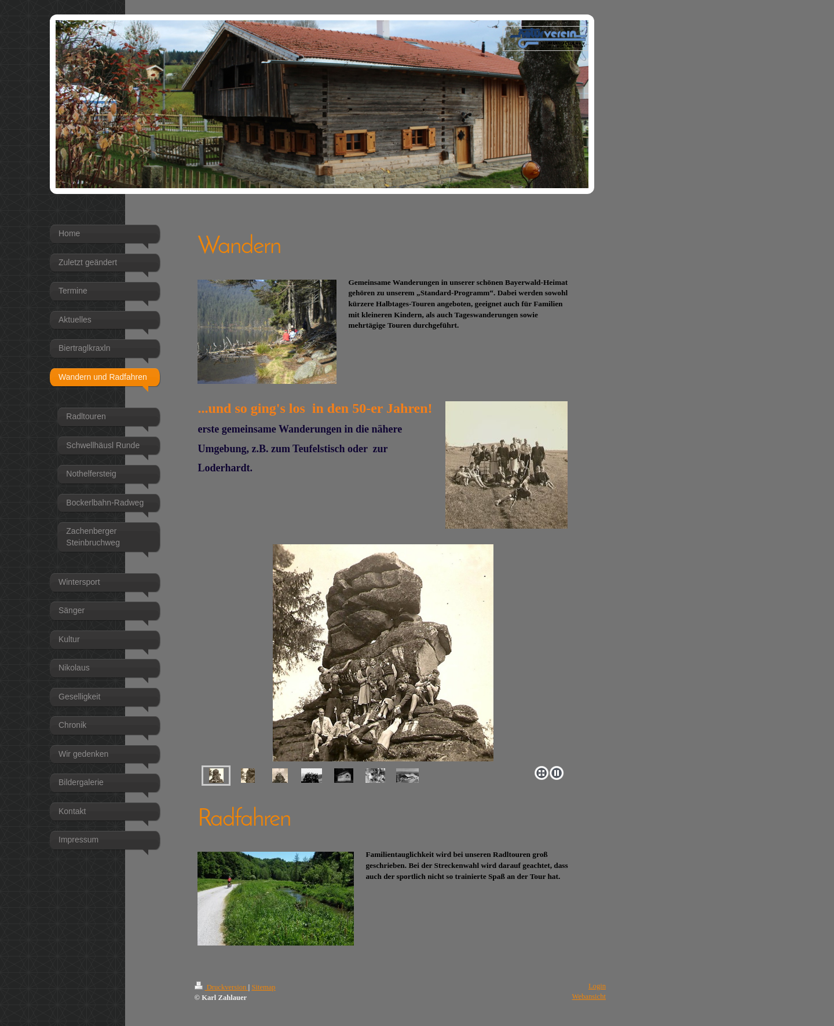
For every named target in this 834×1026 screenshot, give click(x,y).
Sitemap (263, 987)
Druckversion (221, 987)
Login (597, 986)
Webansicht (589, 996)
